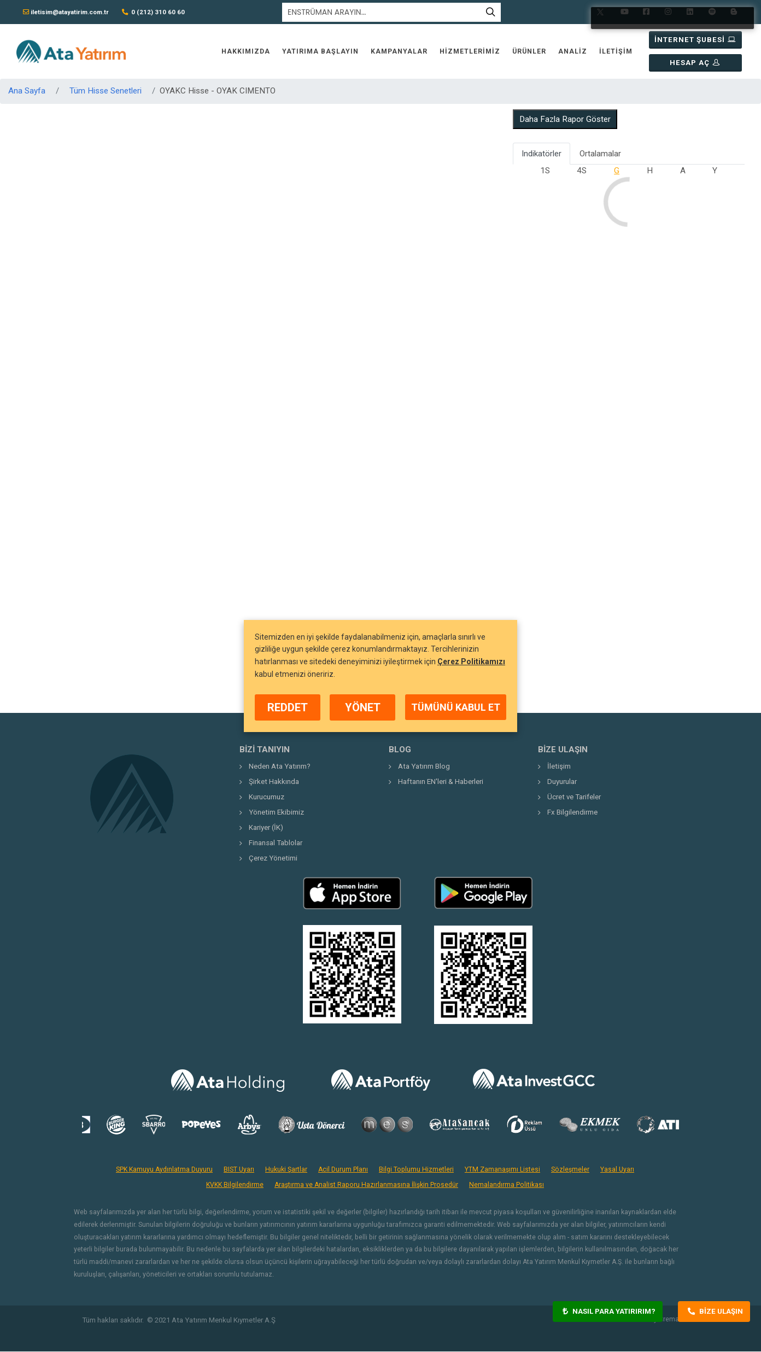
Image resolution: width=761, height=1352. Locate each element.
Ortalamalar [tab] (600, 154)
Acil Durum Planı (343, 1169)
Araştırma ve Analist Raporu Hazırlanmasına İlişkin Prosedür (366, 1185)
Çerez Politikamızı (471, 661)
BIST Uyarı (239, 1169)
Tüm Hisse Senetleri (105, 91)
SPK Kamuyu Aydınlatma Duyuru (164, 1169)
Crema (669, 1319)
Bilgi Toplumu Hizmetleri (416, 1169)
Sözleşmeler (570, 1169)
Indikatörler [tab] (541, 154)
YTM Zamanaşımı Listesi (502, 1169)
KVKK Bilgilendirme (235, 1185)
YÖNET (362, 707)
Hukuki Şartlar (286, 1169)
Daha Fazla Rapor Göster (565, 119)
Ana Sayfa (26, 91)
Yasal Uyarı (617, 1169)
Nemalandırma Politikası (506, 1185)
